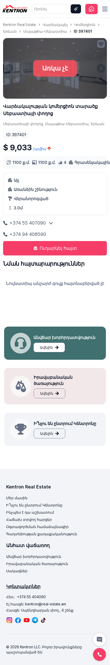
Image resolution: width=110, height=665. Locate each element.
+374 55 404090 (31, 597)
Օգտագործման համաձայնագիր (37, 526)
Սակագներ (16, 571)
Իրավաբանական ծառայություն (37, 563)
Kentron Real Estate (19, 24)
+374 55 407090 (24, 223)
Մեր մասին (16, 498)
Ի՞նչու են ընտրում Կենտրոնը (34, 505)
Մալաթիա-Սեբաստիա (45, 31)
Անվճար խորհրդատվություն (33, 556)
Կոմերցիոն (84, 24)
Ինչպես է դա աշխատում (30, 512)
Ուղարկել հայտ (55, 248)
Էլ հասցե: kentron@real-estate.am (36, 604)
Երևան (10, 31)
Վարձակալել (55, 24)
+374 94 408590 (24, 234)
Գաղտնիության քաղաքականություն (41, 534)
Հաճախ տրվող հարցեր (29, 519)
